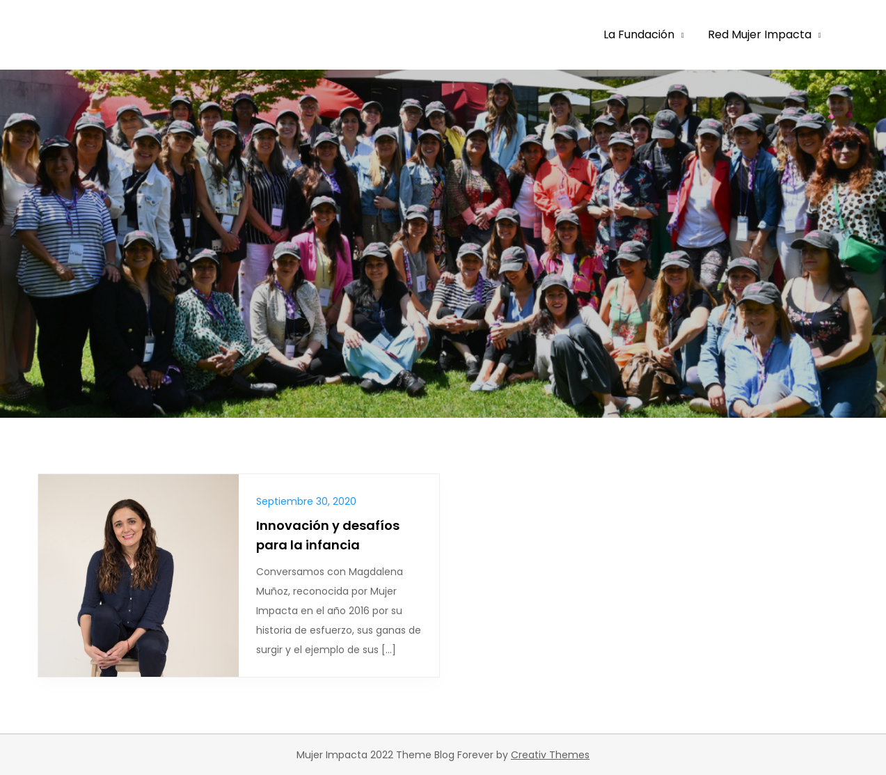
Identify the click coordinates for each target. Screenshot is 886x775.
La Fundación (638, 34)
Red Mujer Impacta (760, 34)
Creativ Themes (550, 755)
